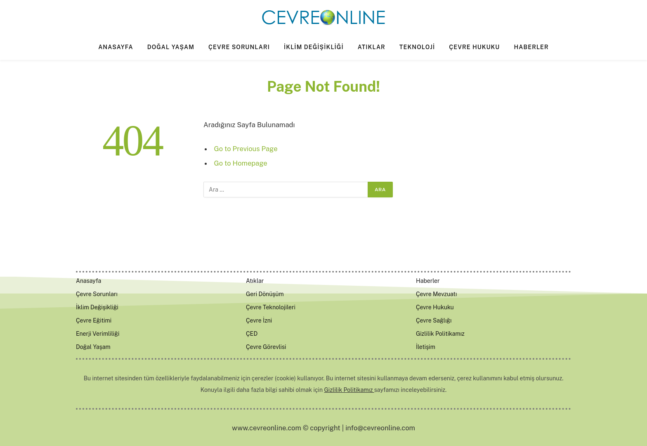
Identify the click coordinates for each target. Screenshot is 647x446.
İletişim (425, 347)
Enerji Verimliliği (97, 333)
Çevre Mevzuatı (436, 294)
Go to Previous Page (246, 149)
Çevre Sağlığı (434, 320)
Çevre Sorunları (239, 47)
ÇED (251, 333)
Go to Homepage (240, 163)
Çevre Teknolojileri (270, 307)
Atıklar (371, 47)
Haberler (531, 47)
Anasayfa (115, 47)
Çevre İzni (259, 320)
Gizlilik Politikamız (440, 333)
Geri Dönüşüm (265, 294)
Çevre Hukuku (474, 47)
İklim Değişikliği (314, 47)
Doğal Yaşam (170, 47)
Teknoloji (417, 47)
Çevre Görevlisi (266, 347)
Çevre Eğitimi (93, 320)
